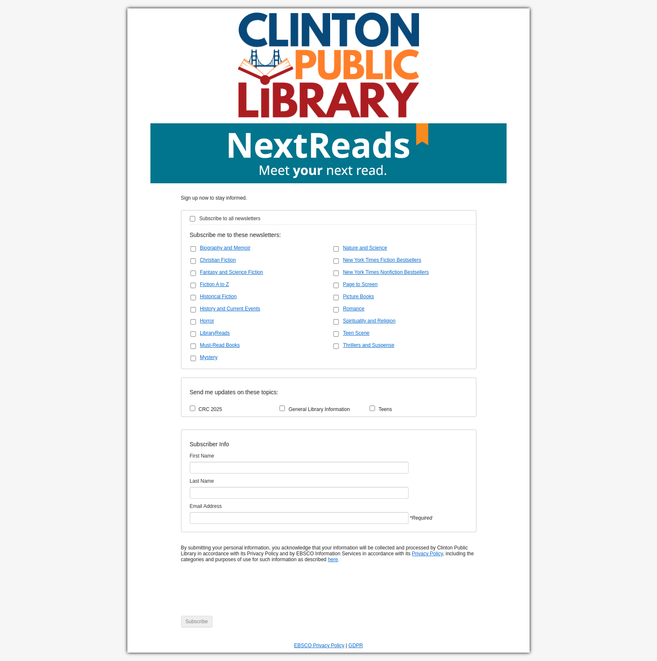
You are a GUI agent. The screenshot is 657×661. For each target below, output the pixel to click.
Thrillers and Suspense (368, 345)
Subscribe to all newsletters (230, 218)
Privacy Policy (427, 554)
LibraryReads (215, 333)
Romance (353, 309)
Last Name (202, 481)
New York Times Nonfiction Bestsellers (386, 272)
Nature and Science (365, 248)
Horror (207, 321)
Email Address (206, 506)
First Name (202, 456)
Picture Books (358, 296)
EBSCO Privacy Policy (319, 645)
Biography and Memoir (225, 248)
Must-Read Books (220, 345)
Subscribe (197, 622)
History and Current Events (230, 309)
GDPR (356, 645)
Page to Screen (360, 284)
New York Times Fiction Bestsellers (382, 260)
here (333, 559)
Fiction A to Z (214, 284)
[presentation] (244, 593)
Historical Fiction (218, 296)
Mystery (208, 357)
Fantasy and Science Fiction (231, 272)
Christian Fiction (218, 260)
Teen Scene (356, 333)
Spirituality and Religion (369, 321)
